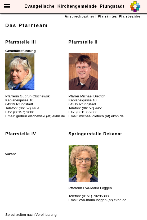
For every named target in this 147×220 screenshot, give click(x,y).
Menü (7, 6)
